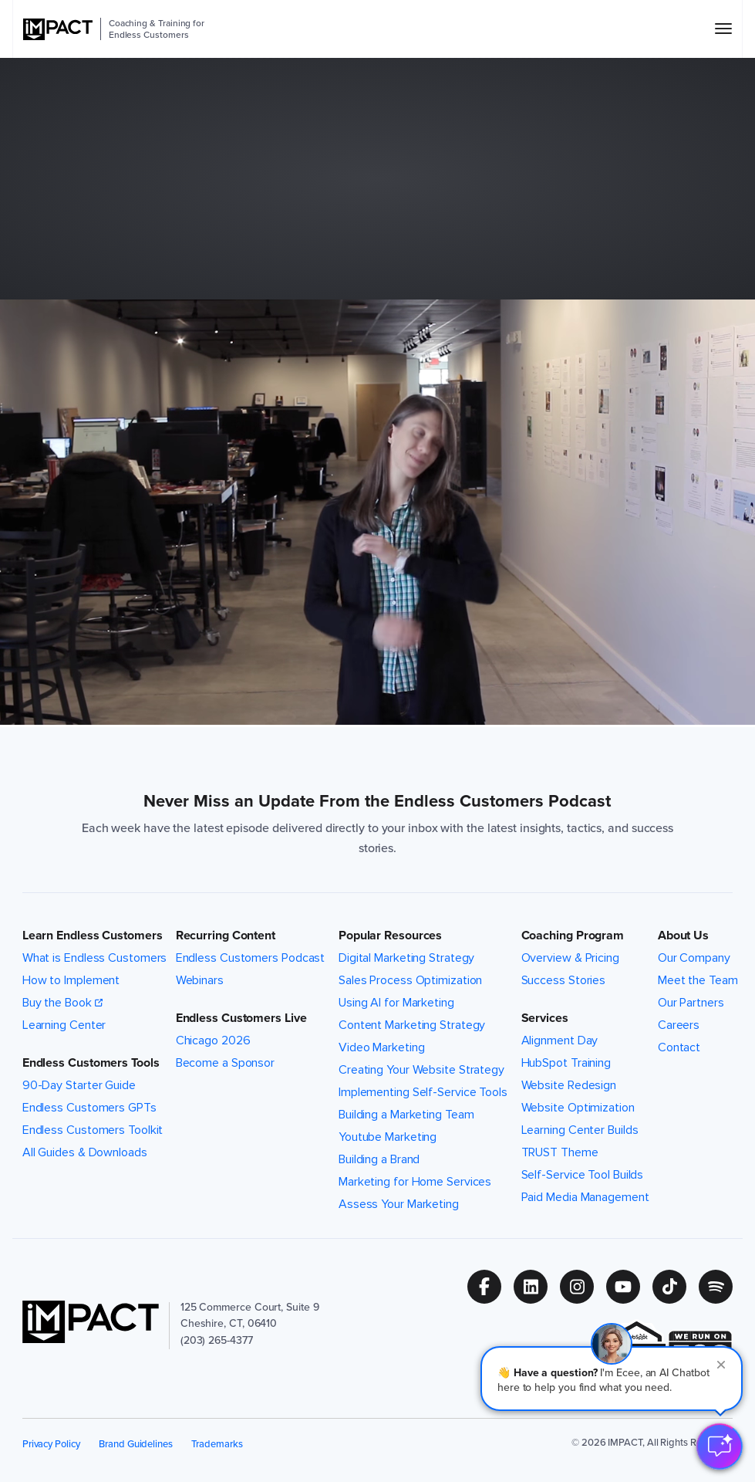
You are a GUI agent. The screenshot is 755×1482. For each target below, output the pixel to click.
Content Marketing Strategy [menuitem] (412, 1025)
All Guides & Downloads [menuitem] (84, 1152)
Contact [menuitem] (679, 1047)
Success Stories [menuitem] (563, 980)
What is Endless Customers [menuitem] (94, 958)
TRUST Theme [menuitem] (559, 1152)
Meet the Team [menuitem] (698, 980)
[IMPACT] (58, 29)
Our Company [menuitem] (694, 958)
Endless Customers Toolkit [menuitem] (92, 1130)
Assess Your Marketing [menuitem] (399, 1204)
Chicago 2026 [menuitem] (213, 1040)
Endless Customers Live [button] (241, 1018)
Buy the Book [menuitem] (57, 1002)
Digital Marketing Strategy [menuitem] (407, 958)
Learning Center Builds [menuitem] (580, 1130)
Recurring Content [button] (225, 935)
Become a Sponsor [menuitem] (225, 1063)
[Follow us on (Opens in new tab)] (490, 1287)
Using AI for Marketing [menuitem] (396, 1002)
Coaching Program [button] (572, 935)
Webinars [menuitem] (200, 980)
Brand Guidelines (136, 1444)
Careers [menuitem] (678, 1025)
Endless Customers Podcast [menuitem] (250, 958)
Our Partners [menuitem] (691, 1002)
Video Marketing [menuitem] (382, 1047)
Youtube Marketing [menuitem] (387, 1137)
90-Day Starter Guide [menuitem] (79, 1085)
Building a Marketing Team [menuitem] (406, 1114)
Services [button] (544, 1018)
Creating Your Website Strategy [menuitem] (421, 1070)
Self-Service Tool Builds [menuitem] (582, 1175)
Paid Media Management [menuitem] (585, 1197)
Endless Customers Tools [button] (91, 1063)
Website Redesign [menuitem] (568, 1085)
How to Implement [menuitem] (71, 980)
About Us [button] (683, 935)
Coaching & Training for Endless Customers (156, 29)
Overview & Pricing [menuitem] (570, 958)
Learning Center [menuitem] (64, 1025)
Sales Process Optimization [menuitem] (411, 980)
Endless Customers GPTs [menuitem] (89, 1107)
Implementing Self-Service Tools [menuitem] (423, 1092)
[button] (611, 1378)
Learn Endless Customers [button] (92, 935)
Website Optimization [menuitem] (578, 1107)
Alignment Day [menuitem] (559, 1040)
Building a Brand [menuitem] (379, 1159)
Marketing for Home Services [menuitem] (415, 1181)
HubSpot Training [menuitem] (566, 1063)
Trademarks (216, 1444)
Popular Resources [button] (390, 935)
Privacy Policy (51, 1444)
